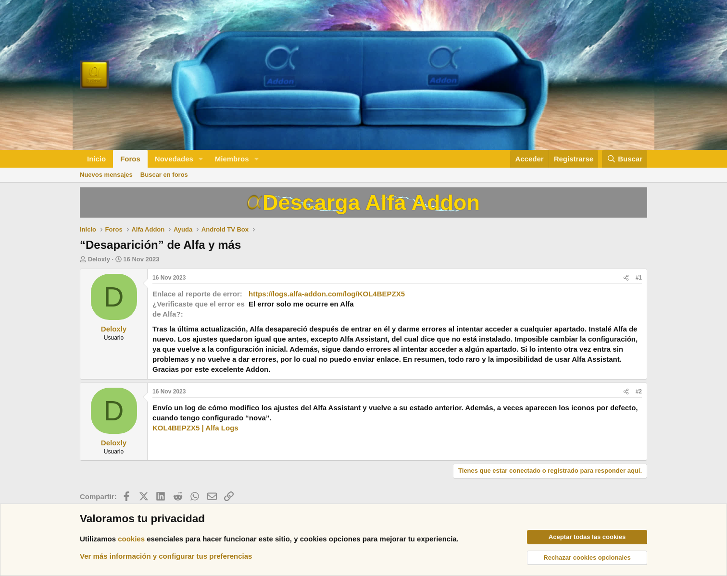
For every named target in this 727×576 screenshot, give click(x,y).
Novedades (174, 159)
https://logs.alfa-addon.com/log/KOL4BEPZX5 (327, 294)
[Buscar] (624, 159)
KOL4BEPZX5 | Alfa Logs (195, 428)
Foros (130, 159)
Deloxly (99, 259)
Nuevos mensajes (106, 174)
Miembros (232, 159)
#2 (639, 391)
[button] (201, 159)
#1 (639, 277)
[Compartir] (626, 277)
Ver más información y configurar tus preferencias (166, 556)
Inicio (96, 159)
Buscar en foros (164, 174)
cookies (131, 539)
